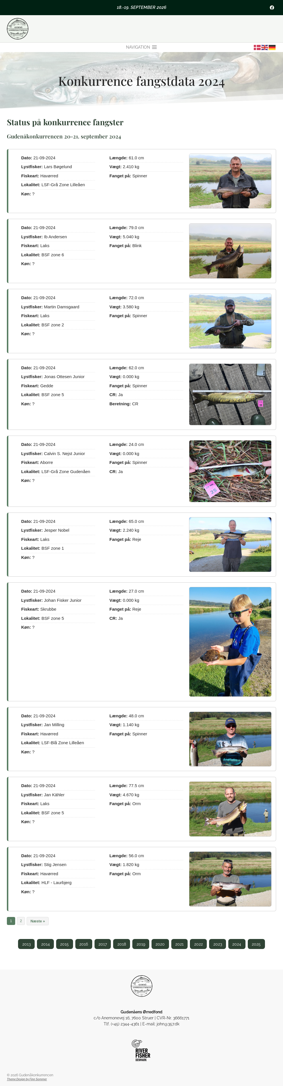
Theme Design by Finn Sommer (27, 1079)
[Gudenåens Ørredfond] (141, 986)
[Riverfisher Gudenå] (141, 1050)
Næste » (37, 921)
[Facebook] (272, 7)
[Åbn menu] (141, 47)
